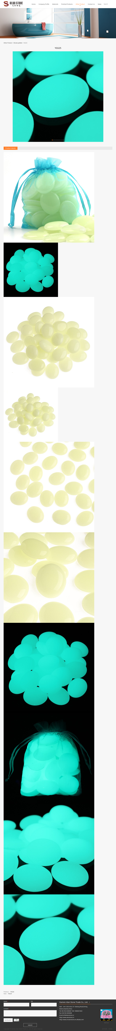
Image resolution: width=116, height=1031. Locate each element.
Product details (10, 148)
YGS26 (12, 992)
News (99, 4)
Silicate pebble (18, 43)
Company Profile (44, 4)
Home (34, 4)
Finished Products (67, 4)
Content (7, 1009)
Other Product (80, 4)
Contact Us (91, 4)
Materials (55, 4)
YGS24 (10, 994)
